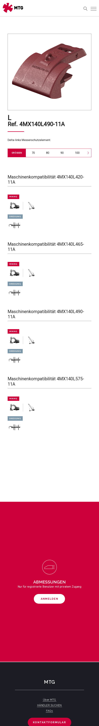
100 (77, 152)
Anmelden (49, 598)
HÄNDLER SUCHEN (49, 705)
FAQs (49, 710)
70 (33, 152)
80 (47, 152)
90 (62, 152)
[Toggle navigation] (93, 8)
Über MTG (49, 699)
